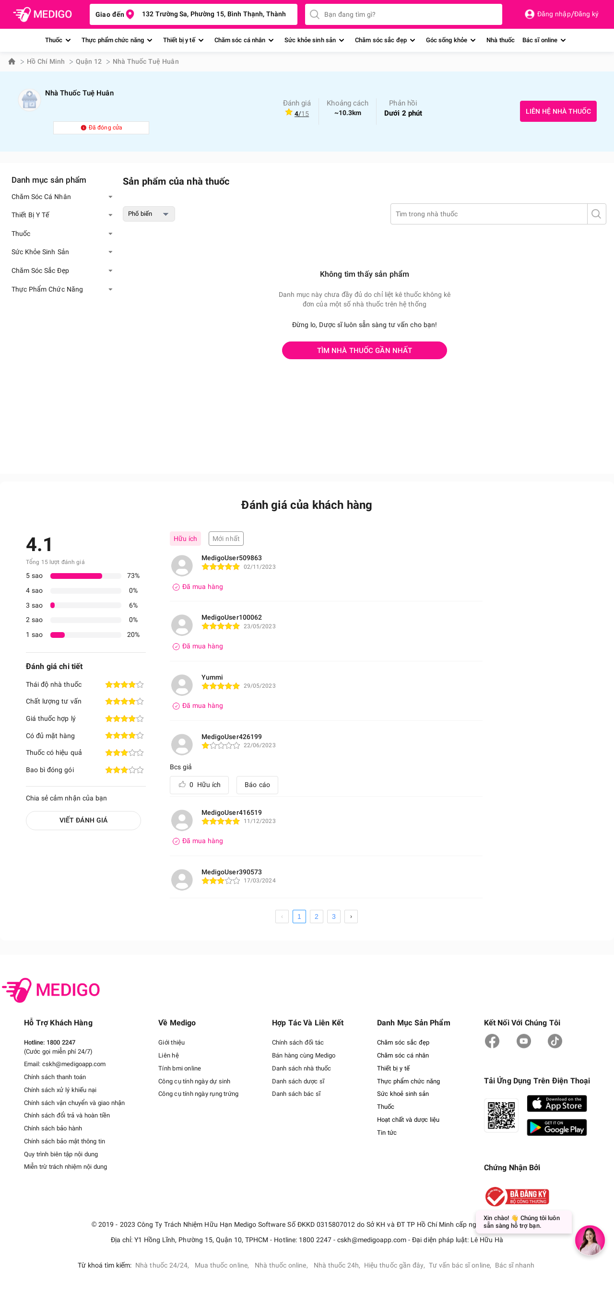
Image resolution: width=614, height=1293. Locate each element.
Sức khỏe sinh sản (310, 40)
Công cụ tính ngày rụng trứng (198, 1092)
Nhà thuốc (500, 40)
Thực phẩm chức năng (113, 40)
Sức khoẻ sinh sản (403, 1092)
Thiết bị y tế (179, 40)
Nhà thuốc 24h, (337, 1264)
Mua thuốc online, (223, 1264)
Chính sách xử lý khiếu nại (60, 1089)
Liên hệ (168, 1055)
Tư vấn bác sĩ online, (460, 1264)
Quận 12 (89, 61)
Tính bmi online (179, 1067)
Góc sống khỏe (446, 40)
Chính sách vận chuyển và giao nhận (74, 1101)
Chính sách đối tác (297, 1042)
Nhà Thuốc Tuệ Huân (146, 61)
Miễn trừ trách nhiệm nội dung (65, 1164)
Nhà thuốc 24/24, (163, 1264)
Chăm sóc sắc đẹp (381, 40)
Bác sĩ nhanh (515, 1264)
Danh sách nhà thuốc (301, 1067)
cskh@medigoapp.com (74, 1064)
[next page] (351, 916)
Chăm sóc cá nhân (240, 40)
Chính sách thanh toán (55, 1076)
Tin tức (387, 1130)
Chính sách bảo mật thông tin (64, 1139)
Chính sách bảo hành (53, 1126)
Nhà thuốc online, (282, 1264)
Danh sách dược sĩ (298, 1080)
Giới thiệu (171, 1042)
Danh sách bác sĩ (296, 1092)
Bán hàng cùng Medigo (303, 1055)
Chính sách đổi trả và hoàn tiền (67, 1113)
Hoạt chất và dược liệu (408, 1117)
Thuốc (53, 40)
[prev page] (282, 916)
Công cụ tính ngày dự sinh (194, 1080)
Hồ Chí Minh (46, 61)
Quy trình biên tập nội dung (61, 1151)
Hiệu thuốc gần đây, (394, 1264)
